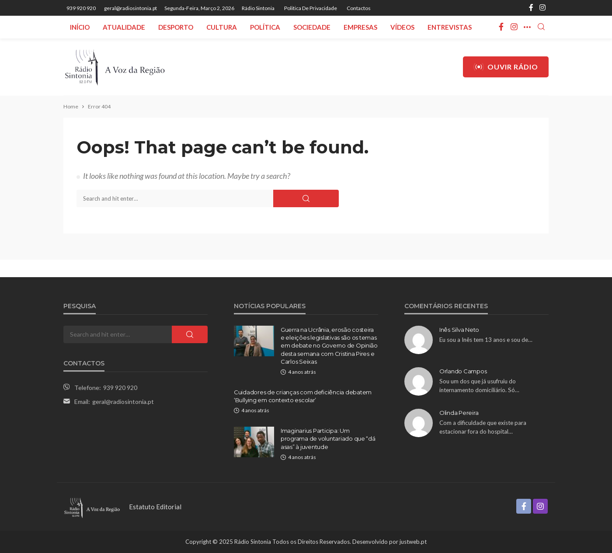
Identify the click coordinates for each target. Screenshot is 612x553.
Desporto (175, 27)
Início (80, 27)
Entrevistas (450, 27)
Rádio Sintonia (258, 8)
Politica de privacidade (310, 8)
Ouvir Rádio (505, 67)
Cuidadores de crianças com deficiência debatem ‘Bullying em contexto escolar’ (303, 396)
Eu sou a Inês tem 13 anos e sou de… (485, 339)
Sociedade (311, 27)
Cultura (221, 27)
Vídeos (402, 27)
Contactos (359, 8)
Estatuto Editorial (155, 507)
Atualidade (124, 27)
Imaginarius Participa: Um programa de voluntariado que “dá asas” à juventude (328, 438)
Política (265, 27)
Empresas (360, 27)
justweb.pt (413, 541)
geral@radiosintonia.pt (123, 401)
